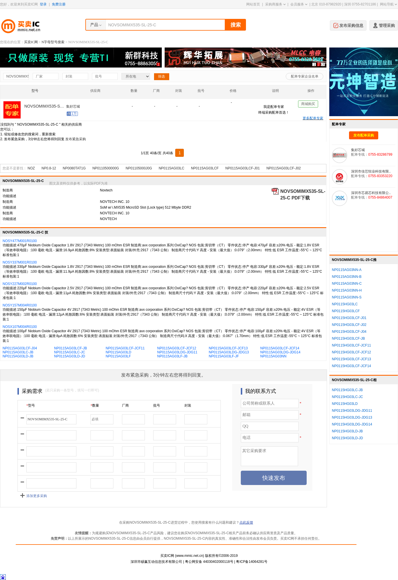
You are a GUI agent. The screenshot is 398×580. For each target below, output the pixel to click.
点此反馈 (246, 522)
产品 (94, 24)
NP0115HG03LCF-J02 (349, 325)
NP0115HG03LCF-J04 (349, 332)
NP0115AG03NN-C (347, 284)
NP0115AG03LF (118, 356)
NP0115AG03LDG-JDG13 (229, 352)
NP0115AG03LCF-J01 (242, 168)
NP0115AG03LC (171, 168)
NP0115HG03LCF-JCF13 (351, 359)
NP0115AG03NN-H (347, 290)
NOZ (31, 168)
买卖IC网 (31, 42)
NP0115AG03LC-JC (69, 352)
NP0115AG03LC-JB (18, 352)
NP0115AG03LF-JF (224, 356)
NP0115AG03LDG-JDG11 (177, 352)
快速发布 (273, 478)
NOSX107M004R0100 (20, 327)
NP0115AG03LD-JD (69, 356)
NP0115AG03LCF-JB (70, 348)
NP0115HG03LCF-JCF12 (351, 352)
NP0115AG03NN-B (346, 277)
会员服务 (298, 4)
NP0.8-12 (49, 168)
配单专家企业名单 (304, 76)
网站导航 (388, 4)
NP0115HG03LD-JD (347, 438)
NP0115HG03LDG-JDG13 (352, 417)
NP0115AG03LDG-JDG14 (280, 352)
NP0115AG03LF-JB (172, 356)
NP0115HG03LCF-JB (348, 338)
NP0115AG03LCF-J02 (283, 168)
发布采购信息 (348, 25)
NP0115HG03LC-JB (347, 390)
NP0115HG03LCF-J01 (349, 318)
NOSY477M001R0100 (20, 241)
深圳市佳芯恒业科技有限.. (371, 171)
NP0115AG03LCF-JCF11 (125, 348)
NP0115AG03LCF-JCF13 (228, 348)
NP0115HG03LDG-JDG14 (352, 424)
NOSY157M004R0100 (20, 305)
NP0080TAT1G (74, 168)
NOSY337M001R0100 (20, 262)
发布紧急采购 (75, 139)
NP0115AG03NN (273, 356)
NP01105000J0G (139, 168)
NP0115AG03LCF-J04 (20, 348)
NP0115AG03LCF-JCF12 (176, 348)
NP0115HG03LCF (346, 311)
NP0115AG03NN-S (346, 297)
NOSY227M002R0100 (20, 284)
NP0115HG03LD (345, 404)
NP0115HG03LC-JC (347, 397)
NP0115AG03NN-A (346, 270)
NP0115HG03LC (345, 304)
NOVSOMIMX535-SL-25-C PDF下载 (302, 192)
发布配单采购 (363, 135)
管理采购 (384, 25)
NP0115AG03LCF (205, 168)
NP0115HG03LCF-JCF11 (351, 345)
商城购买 (308, 105)
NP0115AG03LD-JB (18, 356)
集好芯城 (73, 108)
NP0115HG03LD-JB (347, 431)
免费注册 (59, 4)
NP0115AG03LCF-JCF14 (279, 348)
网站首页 (253, 4)
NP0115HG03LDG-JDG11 (352, 411)
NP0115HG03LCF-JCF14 (351, 366)
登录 (43, 4)
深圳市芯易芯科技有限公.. (371, 193)
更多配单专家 (313, 118)
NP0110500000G (105, 168)
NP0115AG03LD (118, 352)
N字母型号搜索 (53, 42)
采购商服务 (275, 4)
